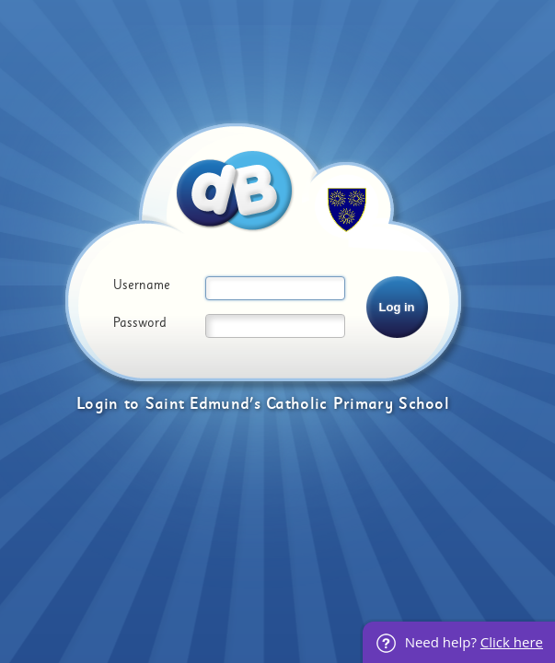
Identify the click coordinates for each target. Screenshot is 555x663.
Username (141, 285)
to (132, 403)
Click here (511, 642)
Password (140, 323)
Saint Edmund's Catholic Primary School (297, 403)
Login (97, 403)
